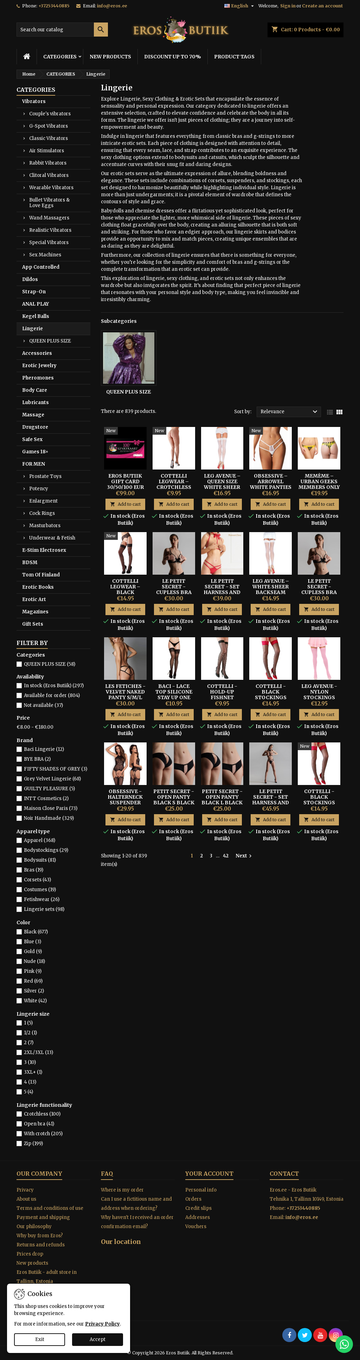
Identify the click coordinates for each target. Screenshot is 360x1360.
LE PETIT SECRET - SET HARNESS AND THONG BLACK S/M (270, 802)
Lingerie (32, 329)
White (35, 1001)
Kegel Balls (35, 316)
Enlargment (43, 501)
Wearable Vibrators (51, 188)
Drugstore (35, 427)
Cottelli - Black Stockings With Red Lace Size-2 (319, 802)
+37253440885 (54, 5)
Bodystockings (46, 850)
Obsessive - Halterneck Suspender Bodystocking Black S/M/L (125, 802)
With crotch (43, 1134)
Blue (32, 942)
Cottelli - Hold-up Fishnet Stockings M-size (222, 697)
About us (26, 1199)
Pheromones (38, 378)
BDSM (29, 563)
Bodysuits (40, 860)
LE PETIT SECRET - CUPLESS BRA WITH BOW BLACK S (174, 592)
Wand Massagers (49, 218)
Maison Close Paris (50, 808)
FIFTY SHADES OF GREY (55, 769)
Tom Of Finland (41, 575)
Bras (33, 870)
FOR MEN (33, 464)
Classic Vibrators (48, 138)
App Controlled (40, 267)
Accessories (37, 353)
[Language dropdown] (240, 6)
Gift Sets (32, 624)
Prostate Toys (45, 476)
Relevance (290, 412)
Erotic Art (34, 599)
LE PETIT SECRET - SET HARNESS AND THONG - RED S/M (222, 592)
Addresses (197, 1217)
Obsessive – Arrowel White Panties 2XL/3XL (270, 484)
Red (33, 981)
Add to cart (125, 504)
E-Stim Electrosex (44, 550)
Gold (33, 951)
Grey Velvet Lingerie (52, 779)
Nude (34, 961)
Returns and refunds (41, 1245)
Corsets (37, 880)
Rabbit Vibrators (47, 163)
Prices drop (30, 1254)
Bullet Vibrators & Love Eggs (49, 203)
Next (244, 856)
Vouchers (195, 1227)
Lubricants (35, 403)
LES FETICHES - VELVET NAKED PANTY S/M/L (125, 692)
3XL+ (33, 1072)
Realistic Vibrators (50, 230)
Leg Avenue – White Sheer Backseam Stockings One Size (270, 592)
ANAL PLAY (35, 304)
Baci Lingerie (44, 749)
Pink (32, 971)
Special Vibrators (49, 242)
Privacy (25, 1190)
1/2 (30, 1033)
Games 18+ (35, 452)
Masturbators (44, 526)
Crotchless (42, 1114)
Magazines (35, 612)
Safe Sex (32, 439)
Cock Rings (42, 513)
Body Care (34, 390)
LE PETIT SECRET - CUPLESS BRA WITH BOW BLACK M (319, 592)
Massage (33, 415)
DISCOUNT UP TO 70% (172, 56)
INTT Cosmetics (46, 799)
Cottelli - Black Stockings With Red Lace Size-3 (270, 697)
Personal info (201, 1190)
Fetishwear (41, 899)
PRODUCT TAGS (234, 56)
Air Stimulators (46, 151)
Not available (43, 705)
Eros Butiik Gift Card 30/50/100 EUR (125, 481)
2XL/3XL (38, 1052)
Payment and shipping (43, 1217)
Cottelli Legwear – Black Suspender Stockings (125, 592)
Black (36, 932)
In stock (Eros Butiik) (54, 686)
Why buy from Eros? (40, 1236)
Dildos (30, 279)
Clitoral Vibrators (49, 175)
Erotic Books (38, 587)
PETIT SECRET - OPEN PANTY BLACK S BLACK (173, 797)
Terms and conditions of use (50, 1208)
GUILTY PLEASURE (49, 789)
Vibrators (34, 101)
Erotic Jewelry (39, 366)
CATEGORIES (60, 56)
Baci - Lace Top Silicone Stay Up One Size (173, 694)
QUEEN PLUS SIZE (50, 341)
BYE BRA (37, 759)
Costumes (40, 890)
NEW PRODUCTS (110, 56)
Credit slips (198, 1208)
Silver (34, 991)
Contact (284, 1173)
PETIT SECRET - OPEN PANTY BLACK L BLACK (222, 797)
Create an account (322, 5)
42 (226, 856)
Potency (38, 489)
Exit (39, 1339)
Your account (209, 1173)
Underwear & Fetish (52, 538)
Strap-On (34, 292)
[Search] (62, 30)
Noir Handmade (49, 818)
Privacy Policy (102, 1324)
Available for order (52, 695)
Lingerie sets (44, 909)
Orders (193, 1199)
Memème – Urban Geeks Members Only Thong (319, 484)
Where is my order (122, 1190)
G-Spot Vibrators (48, 126)
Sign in (288, 5)
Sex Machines (45, 255)
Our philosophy (34, 1227)
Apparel (39, 840)
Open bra (39, 1124)
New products (32, 1263)
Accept (97, 1339)
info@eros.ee (112, 5)
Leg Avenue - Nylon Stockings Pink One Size (319, 694)
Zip (33, 1144)
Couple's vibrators (50, 114)
